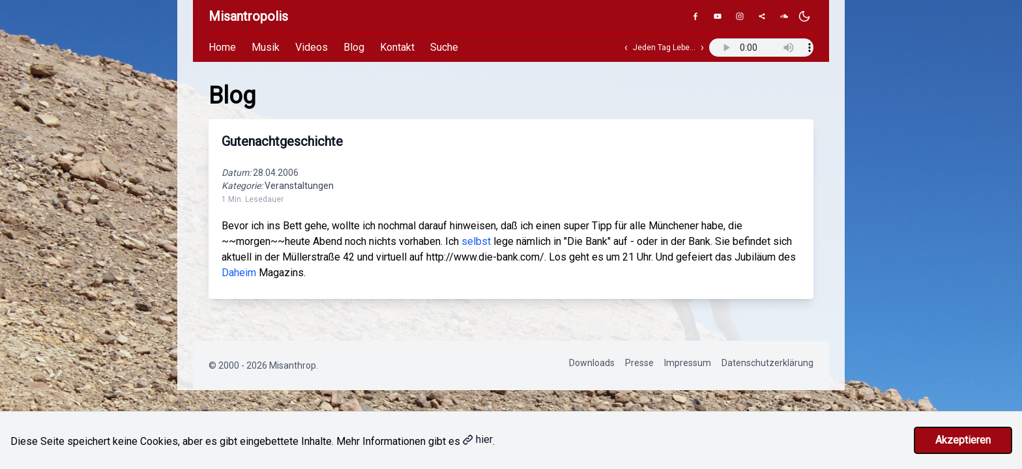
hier (478, 439)
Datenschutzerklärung (767, 363)
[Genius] (762, 16)
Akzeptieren (963, 440)
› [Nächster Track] (702, 47)
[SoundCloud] (784, 16)
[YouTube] (717, 16)
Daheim (239, 272)
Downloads (592, 363)
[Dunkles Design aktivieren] (804, 16)
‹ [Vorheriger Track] (626, 47)
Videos (311, 47)
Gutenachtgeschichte (282, 141)
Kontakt (397, 47)
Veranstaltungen (299, 185)
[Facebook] (695, 16)
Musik (266, 47)
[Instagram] (740, 16)
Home (222, 47)
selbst (476, 241)
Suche (444, 47)
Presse (639, 363)
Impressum (687, 363)
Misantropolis (248, 16)
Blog (353, 47)
